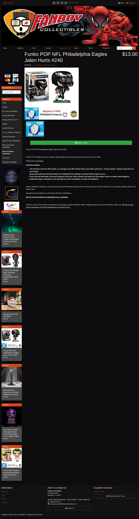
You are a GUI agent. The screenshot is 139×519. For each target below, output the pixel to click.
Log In (76, 48)
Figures (4, 124)
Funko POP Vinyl (7, 128)
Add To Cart (81, 143)
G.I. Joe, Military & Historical (11, 132)
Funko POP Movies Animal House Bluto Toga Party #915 (11, 472)
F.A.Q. (34, 48)
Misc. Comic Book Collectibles (8, 146)
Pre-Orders (5, 158)
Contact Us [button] (69, 508)
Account (48, 48)
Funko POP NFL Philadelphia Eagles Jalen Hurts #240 (11, 353)
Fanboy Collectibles (19, 514)
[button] (8, 3)
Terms (90, 48)
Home (5, 48)
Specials (5, 446)
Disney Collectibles (8, 115)
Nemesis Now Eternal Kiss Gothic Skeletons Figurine (11, 392)
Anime (4, 103)
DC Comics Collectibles (9, 111)
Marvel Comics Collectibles (11, 141)
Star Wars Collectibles (9, 162)
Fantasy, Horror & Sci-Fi (10, 120)
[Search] (124, 48)
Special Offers (65, 48)
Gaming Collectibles (8, 136)
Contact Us (106, 48)
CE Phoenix (39, 514)
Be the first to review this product (45, 65)
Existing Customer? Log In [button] (115, 496)
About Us (20, 48)
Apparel (4, 107)
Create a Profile (99, 491)
